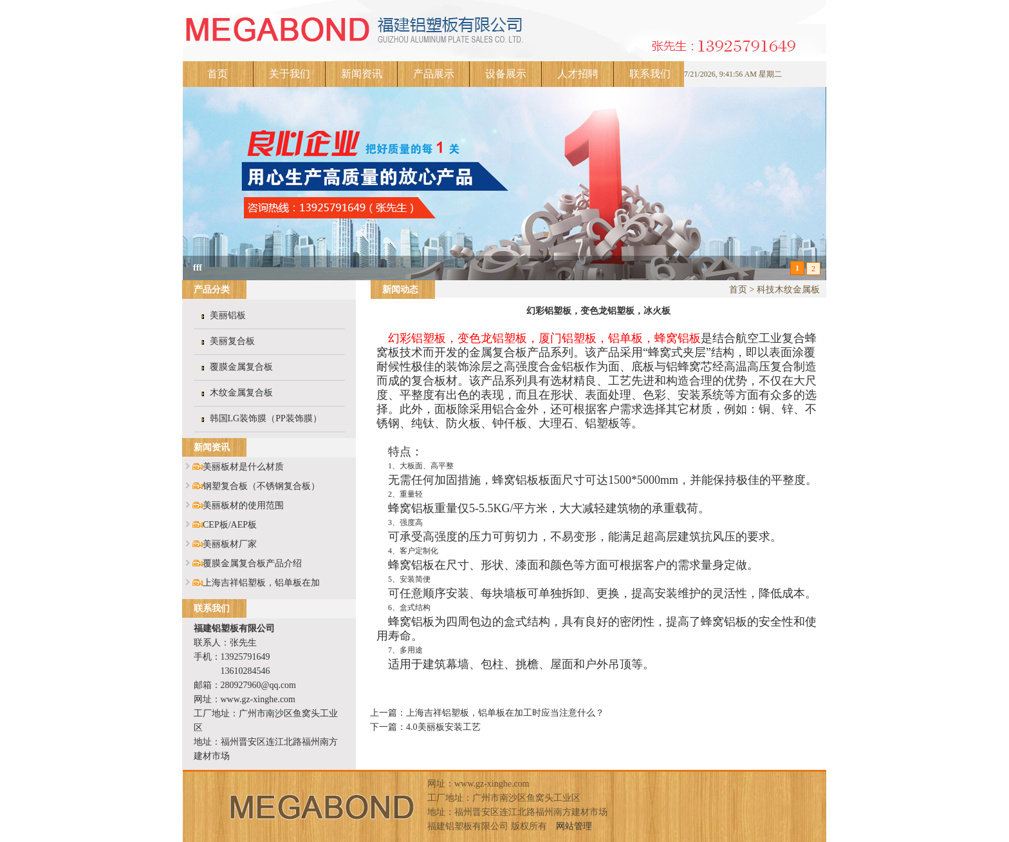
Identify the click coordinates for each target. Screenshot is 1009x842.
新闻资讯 (361, 73)
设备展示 (505, 73)
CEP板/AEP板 (230, 525)
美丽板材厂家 (230, 544)
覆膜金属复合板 (241, 367)
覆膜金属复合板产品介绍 (252, 563)
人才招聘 (577, 73)
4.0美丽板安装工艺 (443, 727)
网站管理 (574, 826)
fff (197, 268)
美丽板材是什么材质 (243, 467)
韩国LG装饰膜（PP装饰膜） (266, 418)
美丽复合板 (232, 341)
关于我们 (289, 73)
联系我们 (650, 73)
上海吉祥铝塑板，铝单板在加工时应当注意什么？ (505, 713)
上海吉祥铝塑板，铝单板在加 (261, 583)
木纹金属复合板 (241, 392)
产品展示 (433, 73)
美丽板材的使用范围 (243, 505)
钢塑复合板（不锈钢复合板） (261, 486)
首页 (217, 73)
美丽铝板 (228, 315)
